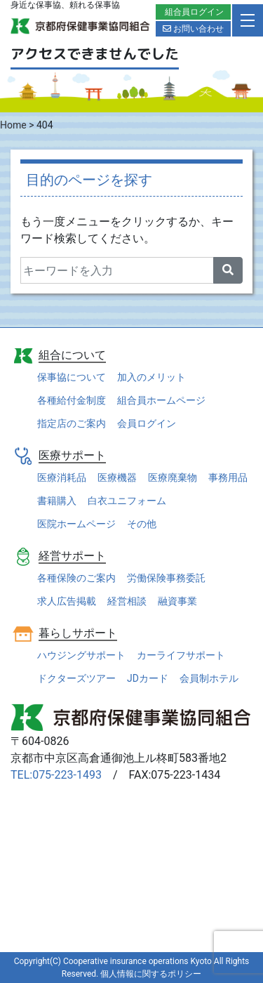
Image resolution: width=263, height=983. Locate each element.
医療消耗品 (61, 477)
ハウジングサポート (81, 655)
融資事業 (177, 601)
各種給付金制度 (71, 400)
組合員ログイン (194, 12)
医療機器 (117, 477)
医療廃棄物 (172, 477)
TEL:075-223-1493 (56, 774)
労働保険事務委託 (166, 577)
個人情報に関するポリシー (150, 974)
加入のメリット (151, 377)
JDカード (147, 678)
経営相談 (127, 601)
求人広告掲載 (66, 601)
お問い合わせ (193, 29)
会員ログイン (146, 423)
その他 (141, 523)
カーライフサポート (181, 655)
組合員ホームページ (161, 400)
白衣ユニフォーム (127, 500)
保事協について (71, 377)
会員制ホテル (209, 678)
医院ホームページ (76, 523)
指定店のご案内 (71, 423)
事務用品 (228, 477)
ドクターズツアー (76, 678)
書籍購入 (56, 500)
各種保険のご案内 (76, 577)
